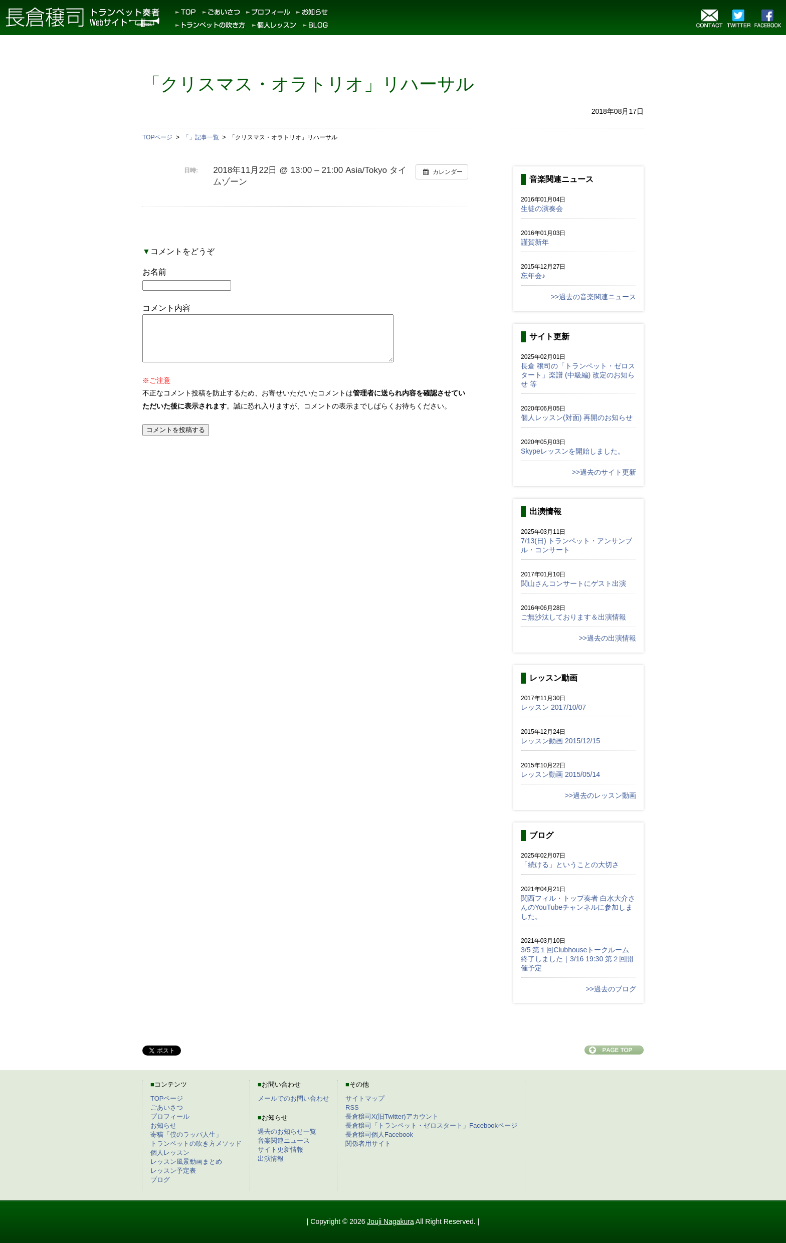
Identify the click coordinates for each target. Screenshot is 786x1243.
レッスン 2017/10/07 (553, 707)
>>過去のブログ (611, 989)
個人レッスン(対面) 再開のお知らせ (577, 417)
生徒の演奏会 (542, 208)
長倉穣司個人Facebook (379, 1134)
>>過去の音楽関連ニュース (593, 297)
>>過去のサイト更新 (604, 472)
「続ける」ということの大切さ (570, 865)
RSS (352, 1107)
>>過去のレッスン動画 (600, 795)
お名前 (154, 272)
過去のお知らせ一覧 (287, 1131)
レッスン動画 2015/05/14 (560, 774)
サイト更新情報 (280, 1149)
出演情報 (271, 1158)
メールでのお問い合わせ (293, 1098)
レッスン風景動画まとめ (186, 1161)
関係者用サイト (368, 1143)
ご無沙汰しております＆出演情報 (573, 617)
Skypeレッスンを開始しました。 (573, 451)
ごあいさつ (166, 1107)
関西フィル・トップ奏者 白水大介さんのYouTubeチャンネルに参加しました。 (578, 907)
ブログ (160, 1179)
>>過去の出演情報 (607, 638)
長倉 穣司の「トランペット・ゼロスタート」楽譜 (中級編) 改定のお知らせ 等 (578, 375)
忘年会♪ (533, 276)
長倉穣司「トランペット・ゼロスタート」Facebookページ (431, 1125)
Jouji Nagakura (390, 1221)
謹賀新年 (535, 242)
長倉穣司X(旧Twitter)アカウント (392, 1116)
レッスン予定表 (173, 1170)
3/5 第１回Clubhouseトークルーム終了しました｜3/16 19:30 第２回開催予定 (577, 959)
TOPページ (166, 1098)
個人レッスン (169, 1152)
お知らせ (163, 1125)
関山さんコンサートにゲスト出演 (573, 583)
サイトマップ (364, 1098)
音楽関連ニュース (284, 1140)
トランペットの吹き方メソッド (196, 1143)
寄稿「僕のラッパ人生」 (186, 1134)
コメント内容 (166, 308)
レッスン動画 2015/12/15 (560, 741)
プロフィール (169, 1116)
